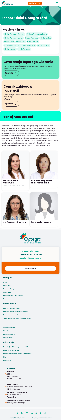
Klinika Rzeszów (43, 45)
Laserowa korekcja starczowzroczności (15, 311)
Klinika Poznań (32, 42)
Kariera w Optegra (9, 289)
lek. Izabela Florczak (41, 222)
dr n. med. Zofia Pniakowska (10, 181)
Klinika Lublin (9, 42)
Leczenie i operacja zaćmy (11, 315)
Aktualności (7, 285)
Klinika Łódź (20, 42)
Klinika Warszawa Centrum (14, 34)
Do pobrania (7, 360)
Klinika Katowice (31, 38)
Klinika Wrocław (24, 49)
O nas (5, 282)
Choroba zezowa (8, 331)
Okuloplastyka (8, 337)
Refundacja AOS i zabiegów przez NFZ (15, 347)
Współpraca (7, 292)
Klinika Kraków (45, 38)
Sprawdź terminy (30, 268)
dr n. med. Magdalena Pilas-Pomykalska (41, 181)
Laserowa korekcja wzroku (11, 308)
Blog (4, 357)
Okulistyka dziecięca (9, 334)
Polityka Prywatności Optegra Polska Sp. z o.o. (18, 353)
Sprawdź (11, 73)
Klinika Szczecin (10, 49)
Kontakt (5, 299)
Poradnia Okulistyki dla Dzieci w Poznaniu (19, 45)
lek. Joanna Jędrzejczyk (14, 222)
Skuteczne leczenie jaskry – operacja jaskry (17, 318)
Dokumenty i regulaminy (11, 350)
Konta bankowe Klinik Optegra (13, 295)
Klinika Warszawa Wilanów (36, 34)
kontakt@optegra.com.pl (33, 258)
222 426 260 (36, 254)
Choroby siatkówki (9, 327)
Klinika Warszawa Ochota (13, 38)
